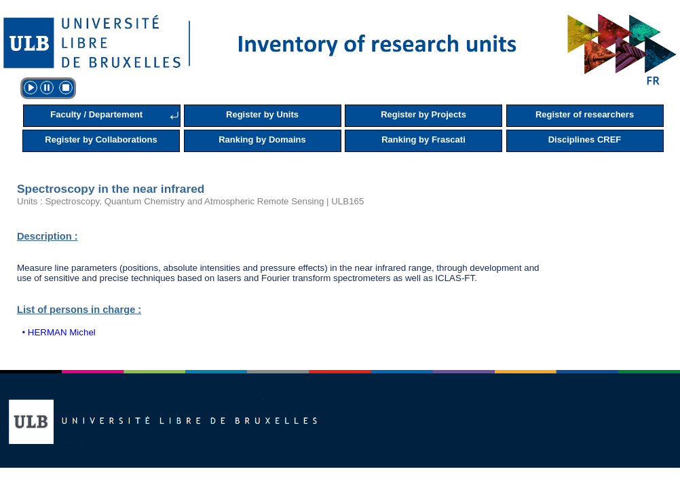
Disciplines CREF (585, 139)
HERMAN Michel (62, 332)
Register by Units (262, 114)
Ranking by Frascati (423, 139)
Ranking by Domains (262, 139)
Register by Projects (423, 114)
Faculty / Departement (96, 114)
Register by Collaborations (101, 139)
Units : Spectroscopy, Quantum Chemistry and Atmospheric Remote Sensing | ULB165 (190, 201)
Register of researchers (584, 114)
